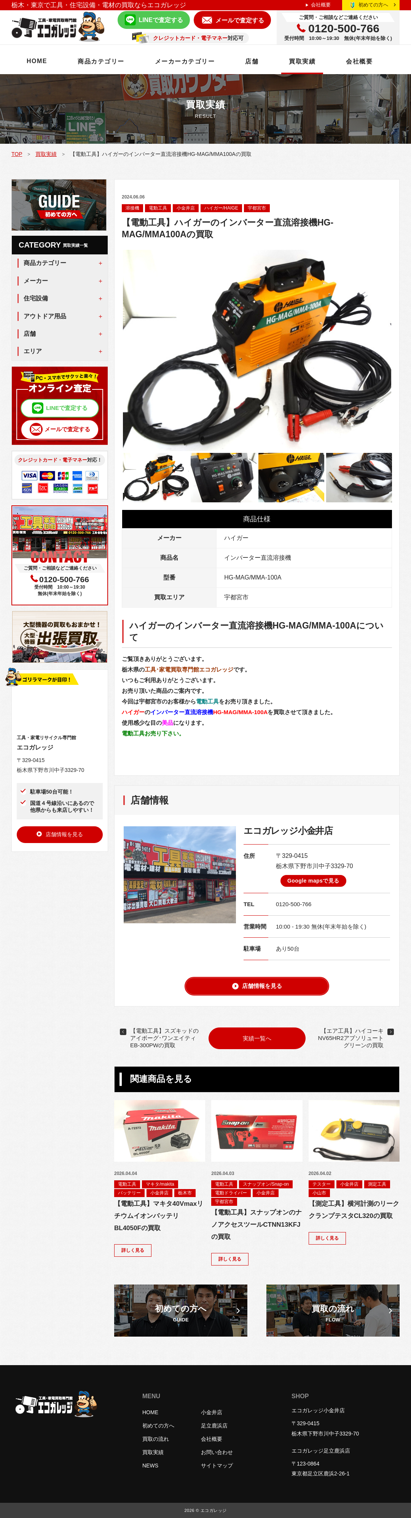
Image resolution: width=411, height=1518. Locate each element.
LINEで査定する (161, 20)
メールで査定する (239, 20)
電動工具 (158, 208)
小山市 (319, 1193)
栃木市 (185, 1193)
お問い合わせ (217, 1452)
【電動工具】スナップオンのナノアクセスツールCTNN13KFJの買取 (256, 1224)
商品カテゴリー (101, 61)
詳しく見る (132, 1250)
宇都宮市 (257, 208)
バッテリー (129, 1193)
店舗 (251, 61)
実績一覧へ (257, 1038)
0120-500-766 (293, 904)
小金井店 (186, 208)
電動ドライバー (231, 1193)
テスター (321, 1184)
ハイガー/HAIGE (221, 208)
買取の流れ (155, 1439)
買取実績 (302, 61)
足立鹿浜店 (214, 1426)
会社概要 (321, 5)
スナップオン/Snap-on (266, 1184)
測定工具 (377, 1184)
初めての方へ (377, 5)
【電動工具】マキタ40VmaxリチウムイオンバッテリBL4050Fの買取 (158, 1216)
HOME (37, 61)
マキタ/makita (160, 1184)
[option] (257, 350)
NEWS (150, 1465)
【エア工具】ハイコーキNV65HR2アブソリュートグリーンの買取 (351, 1037)
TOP (16, 154)
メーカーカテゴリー (185, 61)
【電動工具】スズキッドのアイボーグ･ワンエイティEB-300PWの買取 (164, 1037)
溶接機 (132, 208)
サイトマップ (217, 1465)
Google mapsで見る (313, 881)
